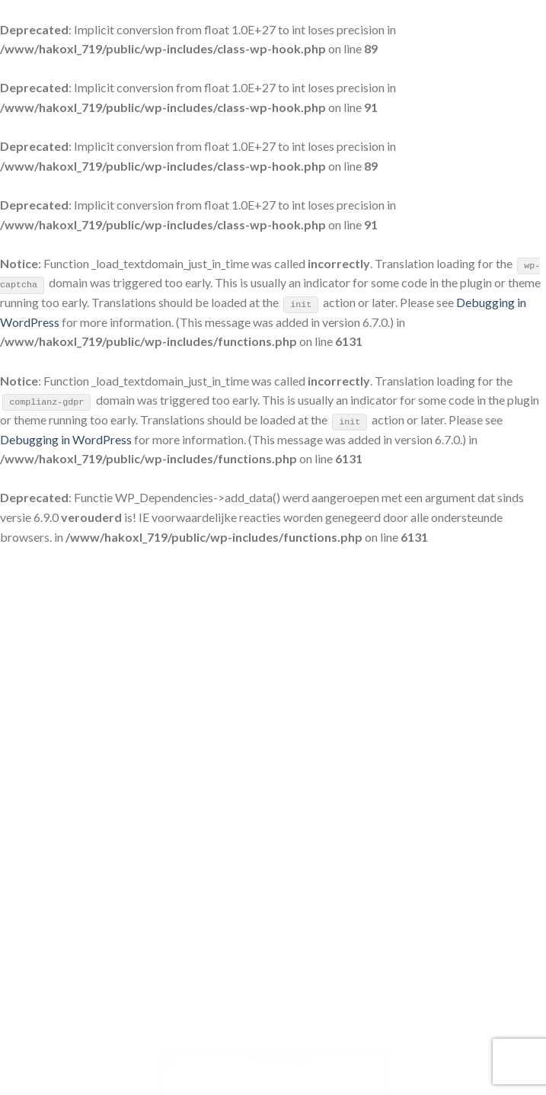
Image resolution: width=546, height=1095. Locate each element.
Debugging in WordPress (66, 438)
